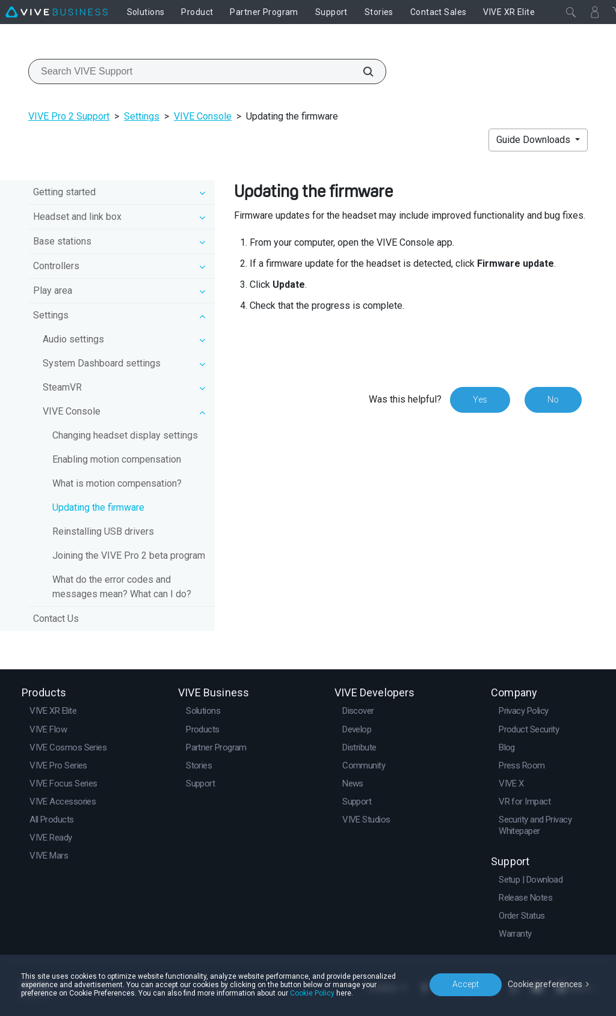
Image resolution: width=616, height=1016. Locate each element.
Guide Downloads (534, 139)
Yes (480, 399)
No (553, 399)
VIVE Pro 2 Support (68, 116)
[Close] (571, 12)
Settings (141, 116)
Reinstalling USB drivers (103, 531)
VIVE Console (203, 116)
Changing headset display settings (125, 435)
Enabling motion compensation (116, 459)
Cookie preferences (545, 984)
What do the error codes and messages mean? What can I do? (121, 587)
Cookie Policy (312, 993)
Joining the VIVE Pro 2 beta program (128, 555)
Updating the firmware (98, 507)
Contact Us (56, 618)
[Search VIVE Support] (362, 71)
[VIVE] (56, 12)
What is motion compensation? (117, 483)
